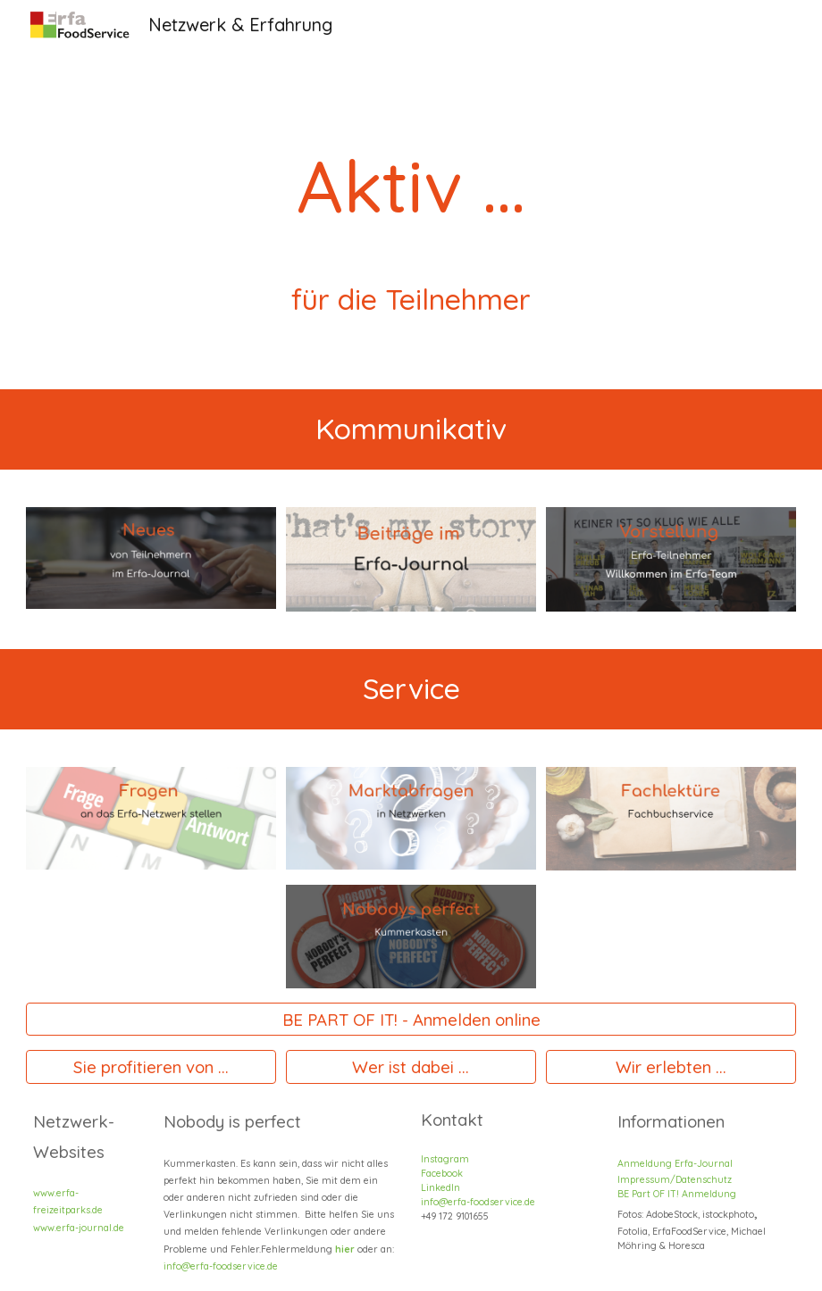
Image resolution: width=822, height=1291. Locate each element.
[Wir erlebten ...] (671, 1067)
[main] (411, 194)
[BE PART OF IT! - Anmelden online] (410, 1019)
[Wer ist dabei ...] (411, 1067)
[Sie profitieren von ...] (151, 1067)
